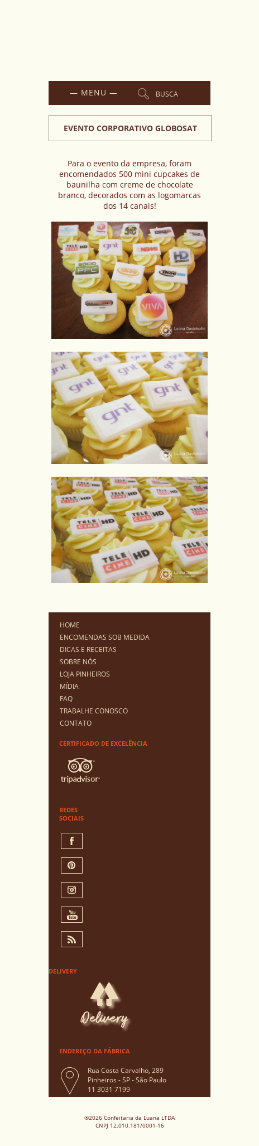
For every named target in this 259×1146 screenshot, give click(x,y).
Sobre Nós (78, 661)
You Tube (71, 914)
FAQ (66, 698)
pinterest (71, 865)
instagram (71, 890)
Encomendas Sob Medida (105, 637)
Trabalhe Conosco (94, 711)
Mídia (69, 686)
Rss (71, 939)
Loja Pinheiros (85, 674)
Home (70, 625)
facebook (71, 840)
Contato (76, 723)
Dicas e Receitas (88, 649)
